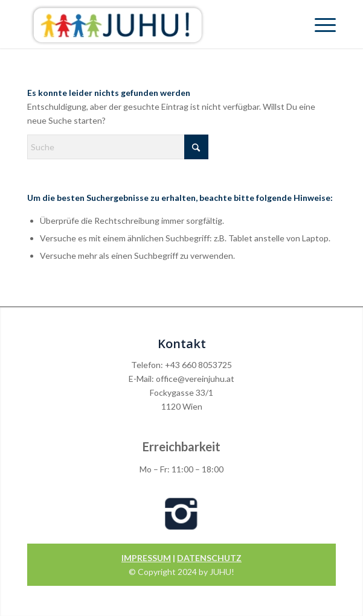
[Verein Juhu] (150, 24)
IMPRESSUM (146, 558)
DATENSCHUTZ (209, 558)
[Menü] (319, 24)
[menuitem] (319, 24)
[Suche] (117, 147)
